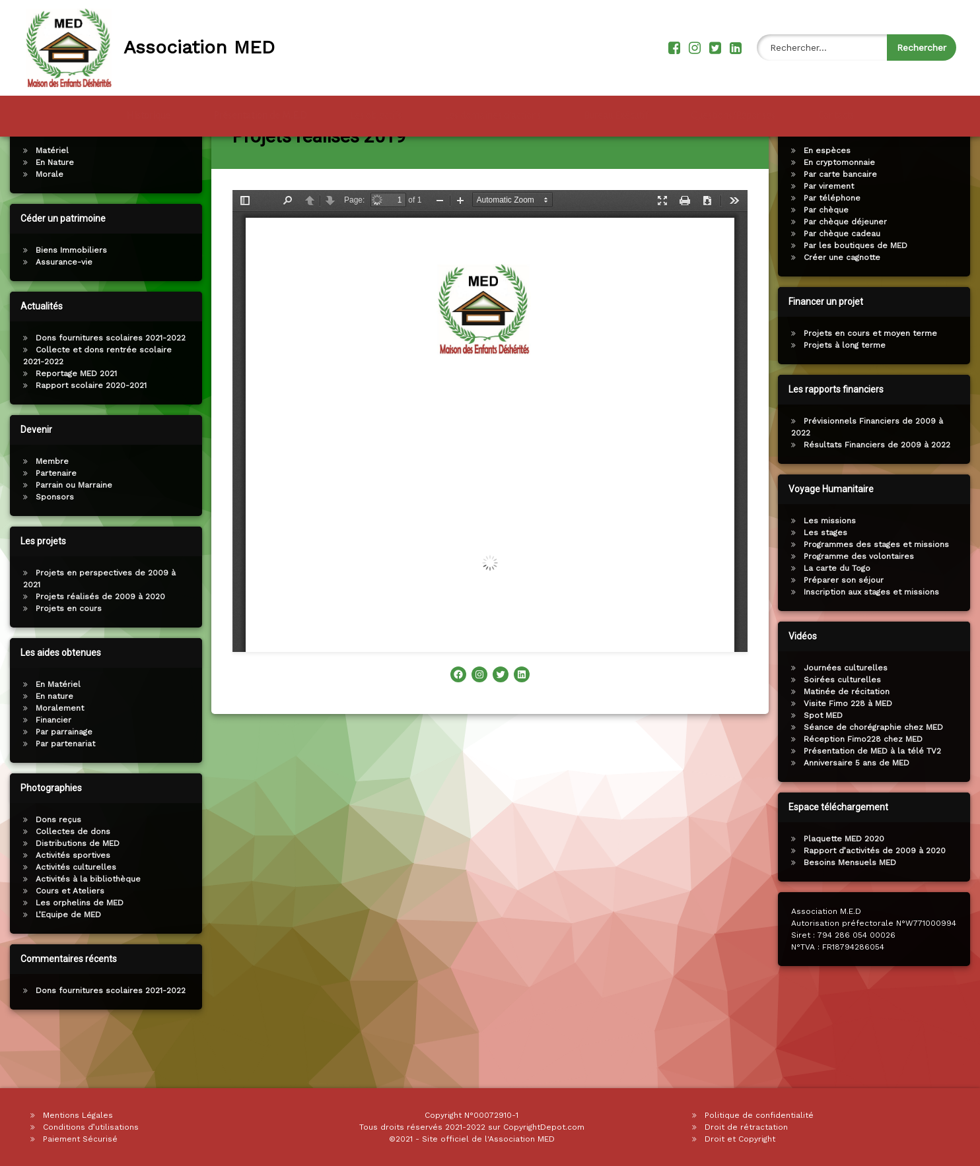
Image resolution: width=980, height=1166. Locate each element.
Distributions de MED (75, 891)
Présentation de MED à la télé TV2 (875, 799)
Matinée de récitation (849, 739)
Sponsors (52, 545)
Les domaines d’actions (492, 113)
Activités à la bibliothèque (85, 927)
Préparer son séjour (846, 628)
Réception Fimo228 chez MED (865, 787)
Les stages (828, 580)
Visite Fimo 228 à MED (850, 751)
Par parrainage (61, 780)
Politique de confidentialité (759, 1115)
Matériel (49, 198)
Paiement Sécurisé (80, 1139)
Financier (51, 768)
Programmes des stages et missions (879, 592)
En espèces (829, 198)
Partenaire (53, 521)
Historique (148, 113)
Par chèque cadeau (844, 281)
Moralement (57, 756)
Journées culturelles (848, 716)
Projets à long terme (847, 393)
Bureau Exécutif (616, 113)
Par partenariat (62, 791)
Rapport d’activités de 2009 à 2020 (877, 898)
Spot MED (825, 763)
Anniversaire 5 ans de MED (859, 811)
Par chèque (828, 258)
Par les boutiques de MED (858, 293)
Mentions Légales (78, 1115)
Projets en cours (66, 656)
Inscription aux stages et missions (874, 640)
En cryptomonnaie (842, 210)
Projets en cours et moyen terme (873, 381)
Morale (47, 222)
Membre (49, 509)
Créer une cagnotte (844, 305)
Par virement (831, 234)
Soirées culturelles (845, 727)
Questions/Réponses (733, 113)
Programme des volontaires (861, 604)
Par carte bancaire (843, 222)
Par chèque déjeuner (848, 270)
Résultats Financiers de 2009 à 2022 (879, 493)
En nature (52, 744)
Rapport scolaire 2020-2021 (88, 433)
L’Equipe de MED (65, 962)
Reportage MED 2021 (73, 421)
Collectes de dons (70, 879)
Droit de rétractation (746, 1127)
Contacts (836, 113)
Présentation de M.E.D (260, 113)
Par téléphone (834, 246)
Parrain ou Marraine (71, 533)
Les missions (832, 568)
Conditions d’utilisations (91, 1127)
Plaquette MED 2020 (846, 886)
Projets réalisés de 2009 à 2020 (97, 644)
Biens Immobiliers (68, 298)
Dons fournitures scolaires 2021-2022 (108, 386)
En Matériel (55, 732)
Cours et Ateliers (67, 939)
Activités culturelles (73, 915)
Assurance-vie (61, 310)
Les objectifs (376, 113)
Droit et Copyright (740, 1139)
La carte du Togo (839, 616)
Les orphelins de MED (77, 950)
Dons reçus (56, 867)
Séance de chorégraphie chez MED (876, 775)
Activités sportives (70, 903)
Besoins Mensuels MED (852, 910)
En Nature (52, 210)
